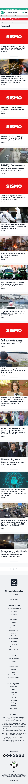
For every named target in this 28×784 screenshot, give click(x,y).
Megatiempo (13, 695)
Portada (4, 22)
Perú (2, 9)
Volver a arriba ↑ (14, 780)
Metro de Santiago (13, 677)
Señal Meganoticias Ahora (14, 608)
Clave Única (21, 9)
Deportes (13, 633)
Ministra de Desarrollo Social (10, 9)
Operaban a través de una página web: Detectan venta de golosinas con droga (14, 729)
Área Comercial (14, 597)
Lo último (9, 15)
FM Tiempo (14, 703)
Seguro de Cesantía (13, 675)
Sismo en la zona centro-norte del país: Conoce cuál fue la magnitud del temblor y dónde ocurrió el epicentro (13, 719)
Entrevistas (14, 644)
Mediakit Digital (14, 599)
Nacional (13, 622)
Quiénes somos (14, 776)
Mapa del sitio (22, 776)
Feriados (13, 661)
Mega (13, 689)
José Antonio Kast (13, 658)
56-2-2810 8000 (6, 776)
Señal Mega (14, 611)
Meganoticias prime (13, 638)
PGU (13, 672)
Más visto (25, 15)
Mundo (14, 625)
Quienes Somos (14, 594)
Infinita (14, 697)
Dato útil (13, 636)
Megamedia (13, 686)
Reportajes (14, 641)
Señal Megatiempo (14, 614)
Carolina (13, 705)
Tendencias (13, 628)
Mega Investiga (13, 649)
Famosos (13, 669)
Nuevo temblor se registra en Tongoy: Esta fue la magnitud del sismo (14, 733)
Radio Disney (13, 708)
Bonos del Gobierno (13, 666)
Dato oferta (13, 647)
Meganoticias (13, 692)
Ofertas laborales (14, 664)
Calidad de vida (13, 630)
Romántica (14, 700)
